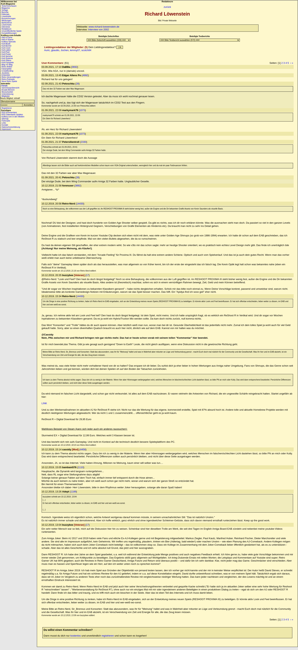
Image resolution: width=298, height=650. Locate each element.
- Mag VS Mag (6, 65)
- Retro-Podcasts (7, 79)
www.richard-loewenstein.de (104, 26)
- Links (3, 123)
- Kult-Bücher (5, 46)
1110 (80, 467)
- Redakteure (5, 29)
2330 (83, 141)
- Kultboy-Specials (8, 42)
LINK (44, 403)
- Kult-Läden (5, 50)
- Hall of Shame (6, 40)
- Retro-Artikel (6, 67)
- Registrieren (6, 108)
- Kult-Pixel (5, 52)
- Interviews (5, 27)
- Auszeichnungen (8, 18)
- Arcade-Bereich (7, 90)
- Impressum (5, 129)
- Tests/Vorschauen (8, 6)
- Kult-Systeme (6, 58)
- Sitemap (4, 119)
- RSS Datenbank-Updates (11, 115)
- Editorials (4, 14)
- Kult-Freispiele (7, 63)
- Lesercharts (5, 25)
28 (77, 83)
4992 (85, 75)
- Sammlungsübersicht (9, 88)
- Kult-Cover (5, 48)
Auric (47, 50)
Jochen (65, 50)
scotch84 (86, 50)
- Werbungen (5, 21)
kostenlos (75, 635)
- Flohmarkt (5, 121)
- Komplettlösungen (8, 33)
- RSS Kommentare (8, 112)
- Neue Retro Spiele (8, 81)
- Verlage (4, 10)
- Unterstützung (6, 94)
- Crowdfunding (6, 71)
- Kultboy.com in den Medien (12, 117)
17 (87, 275)
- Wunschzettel (6, 92)
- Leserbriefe (5, 16)
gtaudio (55, 50)
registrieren (107, 635)
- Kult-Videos (5, 60)
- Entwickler (5, 75)
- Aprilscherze (6, 23)
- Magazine (5, 8)
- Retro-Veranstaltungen (10, 77)
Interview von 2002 (98, 29)
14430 (80, 203)
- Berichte (4, 12)
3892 (78, 185)
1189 (73, 491)
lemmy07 (75, 50)
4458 (83, 449)
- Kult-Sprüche (6, 56)
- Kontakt (4, 125)
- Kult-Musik (5, 44)
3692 (74, 66)
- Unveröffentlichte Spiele (11, 31)
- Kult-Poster (5, 54)
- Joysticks (4, 73)
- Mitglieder (5, 96)
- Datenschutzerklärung (10, 127)
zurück (167, 7)
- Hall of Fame (6, 37)
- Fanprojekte (6, 69)
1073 (82, 110)
